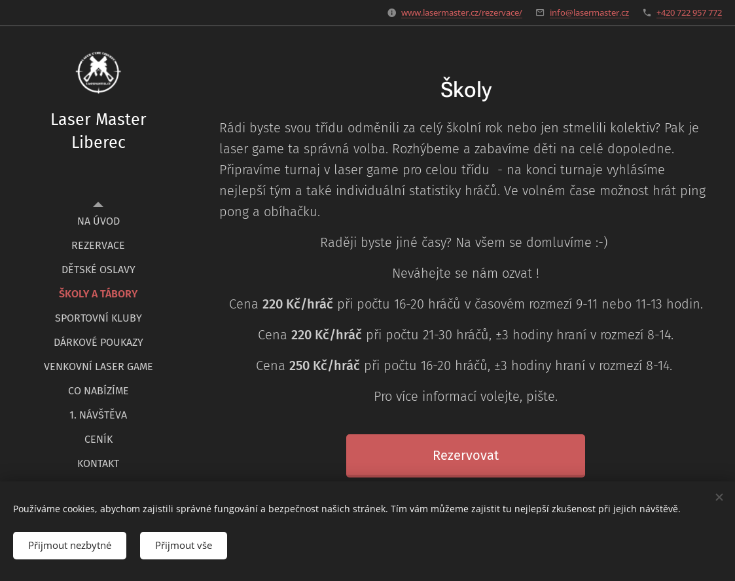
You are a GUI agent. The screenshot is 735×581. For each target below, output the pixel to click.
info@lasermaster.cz (589, 12)
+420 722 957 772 (689, 12)
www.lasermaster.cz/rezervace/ (461, 12)
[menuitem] (98, 221)
